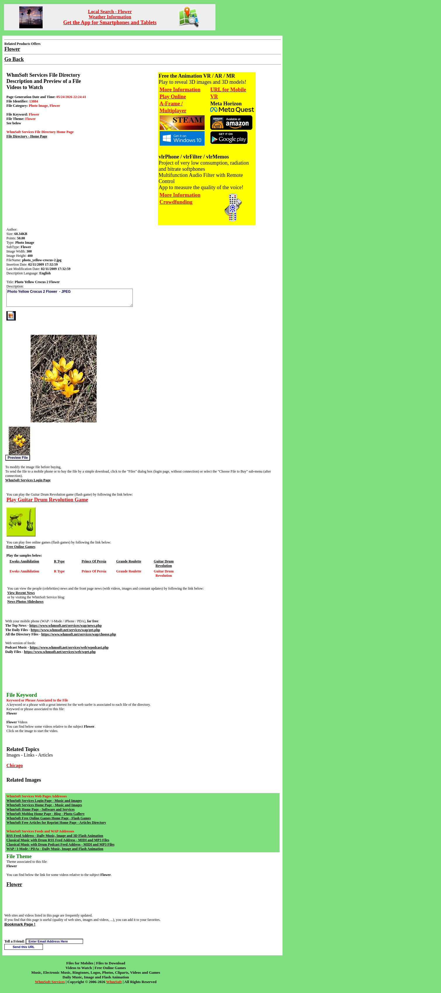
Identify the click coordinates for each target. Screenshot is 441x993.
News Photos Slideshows (25, 602)
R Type (59, 561)
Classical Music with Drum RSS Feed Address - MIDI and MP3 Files (57, 840)
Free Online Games (20, 547)
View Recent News (21, 593)
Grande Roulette (128, 561)
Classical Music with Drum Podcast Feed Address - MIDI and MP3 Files (60, 844)
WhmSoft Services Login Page (27, 480)
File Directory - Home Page (26, 136)
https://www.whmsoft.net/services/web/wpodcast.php (69, 647)
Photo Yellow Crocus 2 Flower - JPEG (69, 298)
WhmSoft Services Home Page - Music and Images (44, 805)
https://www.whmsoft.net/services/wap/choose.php (78, 634)
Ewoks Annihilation (24, 561)
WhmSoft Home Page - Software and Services (40, 809)
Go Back (14, 59)
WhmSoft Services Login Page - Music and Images (44, 801)
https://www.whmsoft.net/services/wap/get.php (65, 630)
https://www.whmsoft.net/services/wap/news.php (65, 625)
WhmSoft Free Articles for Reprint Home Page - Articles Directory (56, 822)
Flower (14, 884)
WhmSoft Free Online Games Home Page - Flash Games (48, 818)
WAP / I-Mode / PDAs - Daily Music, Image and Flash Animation (54, 849)
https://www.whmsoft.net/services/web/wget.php (60, 652)
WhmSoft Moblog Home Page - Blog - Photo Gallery (45, 814)
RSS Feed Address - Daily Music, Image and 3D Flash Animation (54, 836)
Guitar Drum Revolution (164, 563)
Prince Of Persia (93, 561)
